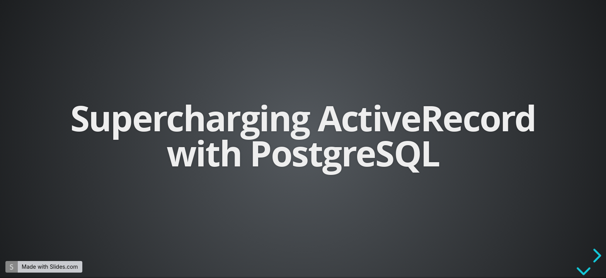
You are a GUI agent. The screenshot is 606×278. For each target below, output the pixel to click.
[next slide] (596, 256)
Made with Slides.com (50, 266)
